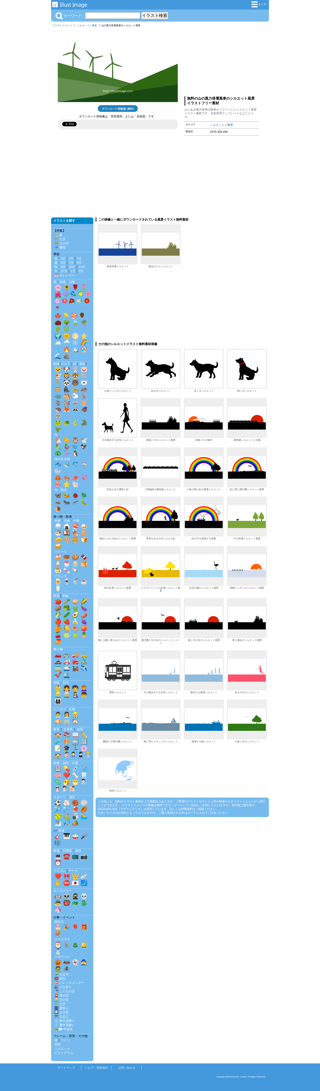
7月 (71, 262)
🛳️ (66, 675)
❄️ (75, 343)
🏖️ (84, 349)
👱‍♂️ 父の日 (61, 999)
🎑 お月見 (61, 1012)
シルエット (83, 25)
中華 (76, 520)
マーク (73, 870)
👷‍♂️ (75, 715)
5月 (79, 258)
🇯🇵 (75, 883)
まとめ (259, 4)
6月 (63, 262)
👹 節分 (60, 978)
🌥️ (58, 343)
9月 (63, 267)
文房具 (68, 729)
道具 (78, 850)
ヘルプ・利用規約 (96, 1067)
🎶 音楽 (58, 830)
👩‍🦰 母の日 (61, 995)
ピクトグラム (63, 1053)
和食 (57, 520)
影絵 (82, 364)
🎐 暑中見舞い (64, 1025)
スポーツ (59, 797)
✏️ (84, 735)
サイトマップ (66, 1067)
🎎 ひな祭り (63, 987)
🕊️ (84, 440)
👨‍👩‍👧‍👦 (58, 701)
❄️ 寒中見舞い (64, 1021)
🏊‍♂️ (84, 816)
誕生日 (59, 921)
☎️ (66, 856)
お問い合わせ (126, 1067)
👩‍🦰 (84, 688)
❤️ (66, 775)
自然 (72, 282)
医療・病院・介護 (65, 763)
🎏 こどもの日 (64, 991)
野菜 (56, 596)
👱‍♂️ (58, 695)
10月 (72, 267)
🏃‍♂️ (75, 748)
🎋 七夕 (60, 239)
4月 (71, 258)
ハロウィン (62, 956)
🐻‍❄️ (84, 383)
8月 (79, 262)
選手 (72, 797)
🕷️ (66, 969)
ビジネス (59, 709)
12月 (64, 271)
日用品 (67, 850)
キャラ (65, 364)
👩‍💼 (66, 715)
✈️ (84, 668)
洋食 (67, 520)
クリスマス (62, 939)
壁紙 (57, 1044)
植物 (63, 282)
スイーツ (60, 551)
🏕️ (75, 823)
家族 (56, 682)
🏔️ (75, 349)
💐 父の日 (61, 243)
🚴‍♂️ (84, 661)
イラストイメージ (62, 25)
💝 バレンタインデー (69, 983)
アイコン (59, 870)
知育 (80, 729)
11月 (81, 267)
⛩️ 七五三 (61, 1016)
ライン (65, 1040)
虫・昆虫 (60, 490)
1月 (72, 271)
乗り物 (58, 649)
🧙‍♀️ (84, 962)
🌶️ (84, 615)
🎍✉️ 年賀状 (63, 1029)
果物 (65, 596)
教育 (56, 729)
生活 (66, 682)
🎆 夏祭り (61, 1008)
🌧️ (66, 343)
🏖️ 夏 (58, 235)
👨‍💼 (58, 715)
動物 (56, 364)
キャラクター (62, 890)
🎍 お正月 (61, 974)
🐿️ (66, 403)
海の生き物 (62, 459)
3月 (63, 258)
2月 (80, 271)
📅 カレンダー (64, 275)
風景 (94, 25)
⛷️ (58, 823)
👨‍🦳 (66, 695)
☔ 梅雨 (60, 247)
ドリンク (60, 576)
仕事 (72, 709)
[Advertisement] (221, 61)
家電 (56, 850)
